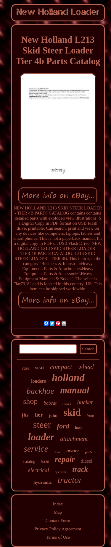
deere (57, 452)
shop (30, 401)
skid (72, 412)
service (36, 448)
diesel (87, 461)
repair (65, 459)
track (80, 469)
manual (74, 390)
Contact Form (58, 520)
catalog (29, 461)
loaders (38, 381)
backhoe (40, 390)
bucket (85, 402)
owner (72, 450)
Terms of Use (58, 537)
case (25, 368)
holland (68, 378)
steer (42, 424)
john (53, 415)
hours (66, 403)
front (90, 415)
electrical (38, 470)
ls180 (45, 462)
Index (58, 504)
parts (88, 452)
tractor (70, 480)
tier (38, 415)
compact (61, 367)
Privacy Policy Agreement (58, 528)
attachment (74, 438)
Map (58, 512)
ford (63, 426)
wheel (86, 367)
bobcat (50, 403)
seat (39, 368)
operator (61, 472)
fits (25, 415)
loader (41, 436)
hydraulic (42, 482)
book (79, 428)
